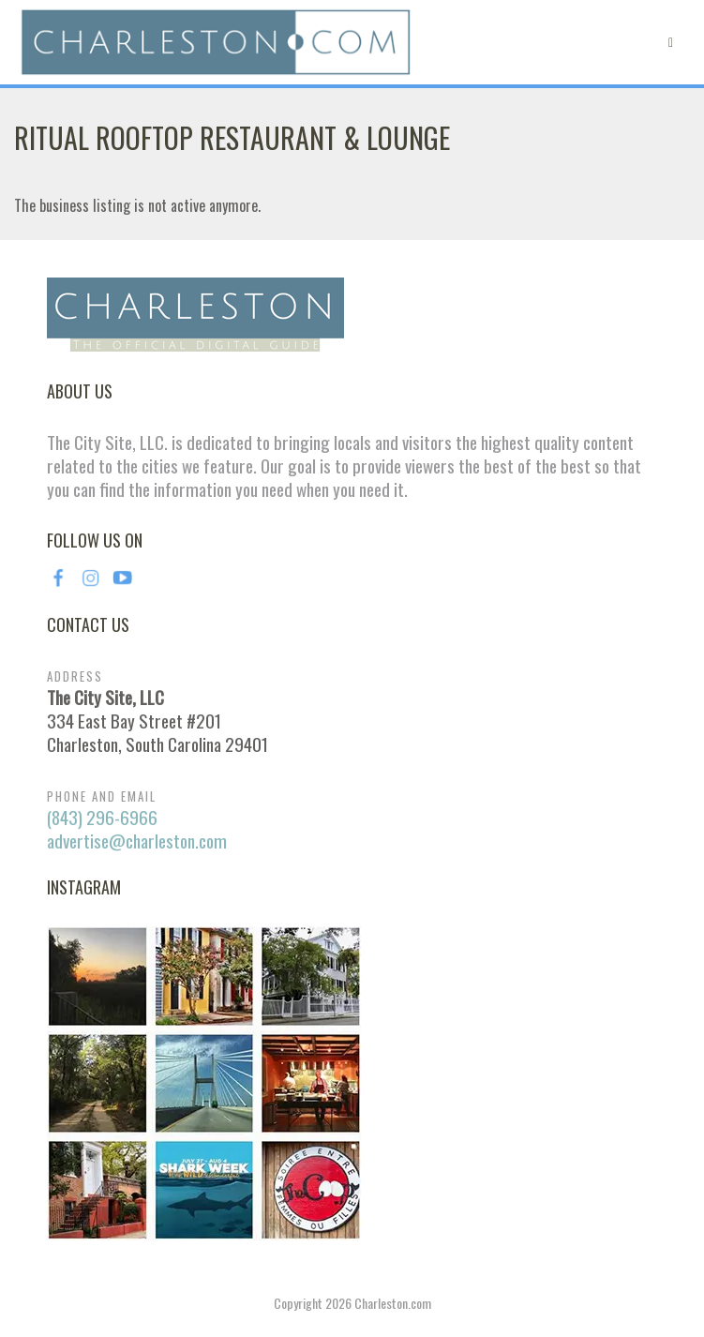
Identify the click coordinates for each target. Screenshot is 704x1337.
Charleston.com (392, 1303)
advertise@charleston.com (137, 840)
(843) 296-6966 (102, 817)
